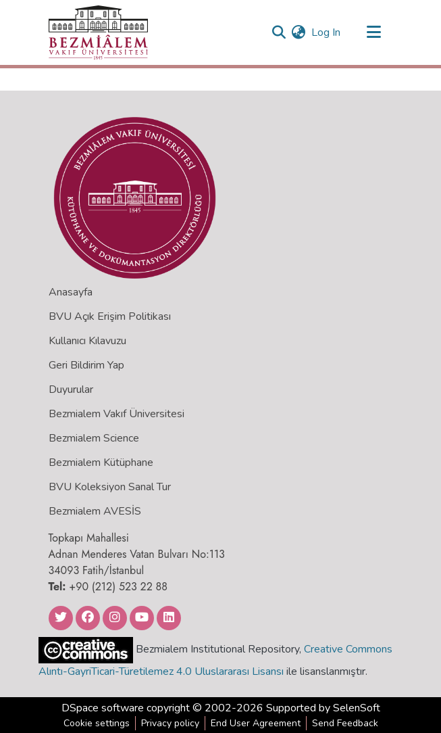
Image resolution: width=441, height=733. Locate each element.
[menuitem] (298, 32)
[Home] (98, 32)
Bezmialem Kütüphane (101, 462)
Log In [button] (326, 32)
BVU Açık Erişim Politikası (110, 316)
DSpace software (102, 708)
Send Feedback (345, 723)
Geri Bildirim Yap (86, 365)
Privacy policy (170, 723)
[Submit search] (279, 32)
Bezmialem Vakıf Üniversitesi (116, 413)
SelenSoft (356, 708)
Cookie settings (96, 723)
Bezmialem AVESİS (95, 511)
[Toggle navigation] (374, 32)
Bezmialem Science (94, 438)
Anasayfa (71, 292)
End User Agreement (256, 723)
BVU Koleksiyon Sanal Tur (110, 486)
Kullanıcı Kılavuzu (87, 340)
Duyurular (71, 389)
